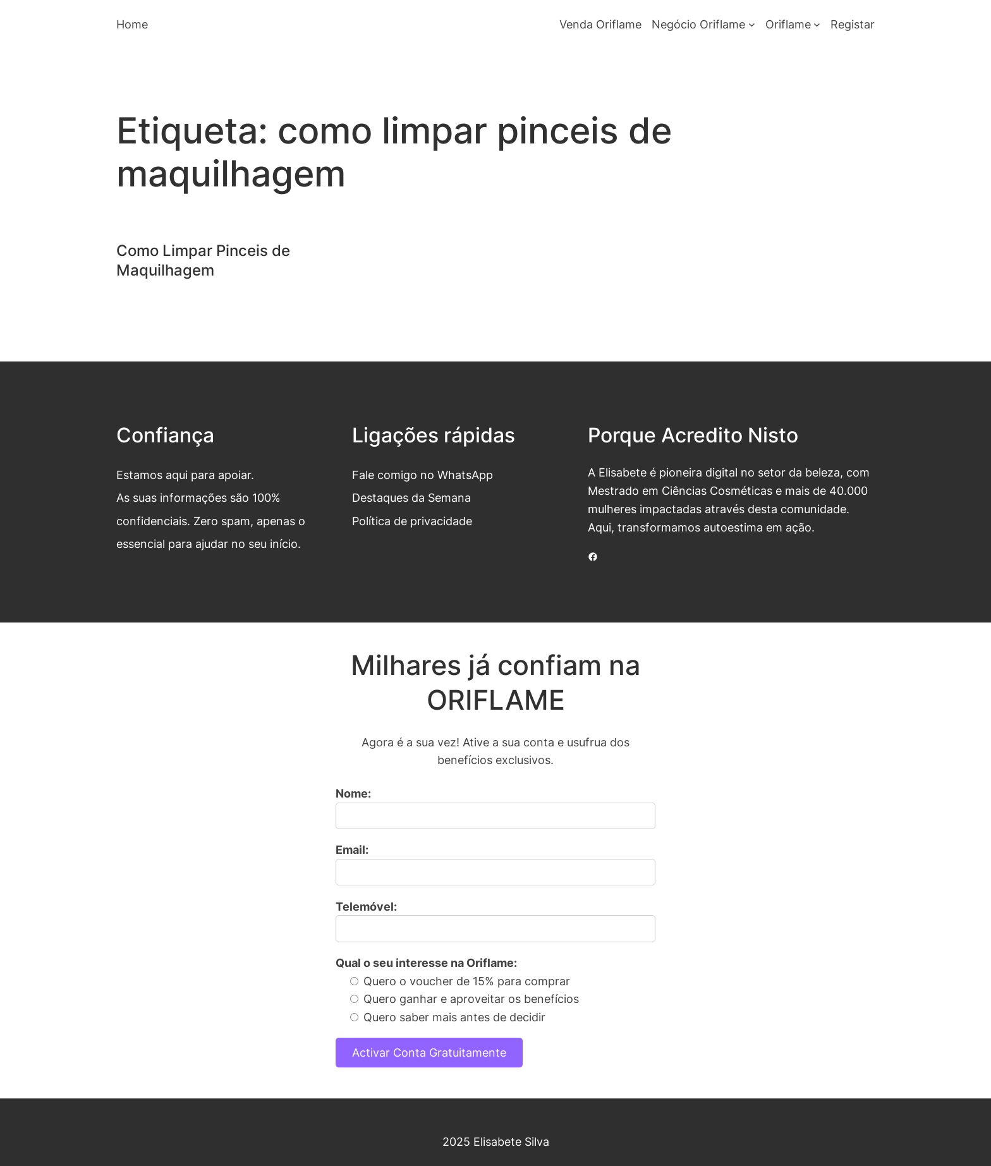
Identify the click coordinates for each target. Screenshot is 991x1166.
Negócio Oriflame (698, 24)
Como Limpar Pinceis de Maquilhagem (203, 260)
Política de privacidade (412, 521)
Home (132, 24)
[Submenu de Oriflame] (816, 24)
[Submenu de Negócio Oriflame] (751, 24)
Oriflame (788, 24)
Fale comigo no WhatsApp (422, 475)
